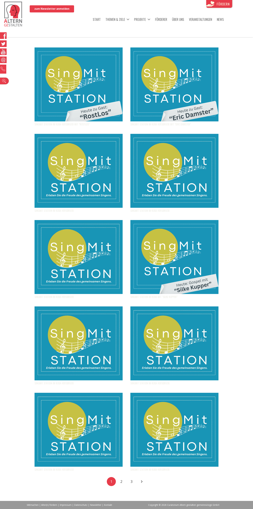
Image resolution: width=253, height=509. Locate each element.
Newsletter (96, 504)
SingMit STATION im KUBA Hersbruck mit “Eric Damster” (160, 124)
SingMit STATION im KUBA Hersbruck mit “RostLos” (62, 124)
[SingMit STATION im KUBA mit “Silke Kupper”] (174, 222)
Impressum (65, 504)
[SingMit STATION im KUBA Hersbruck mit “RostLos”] (79, 50)
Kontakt (108, 504)
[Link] (13, 14)
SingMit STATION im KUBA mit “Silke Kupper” (153, 297)
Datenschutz (80, 504)
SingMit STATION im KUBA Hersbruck (54, 211)
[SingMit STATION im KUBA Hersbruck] (79, 136)
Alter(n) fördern (49, 504)
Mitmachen (33, 504)
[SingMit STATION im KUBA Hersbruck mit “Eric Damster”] (174, 50)
